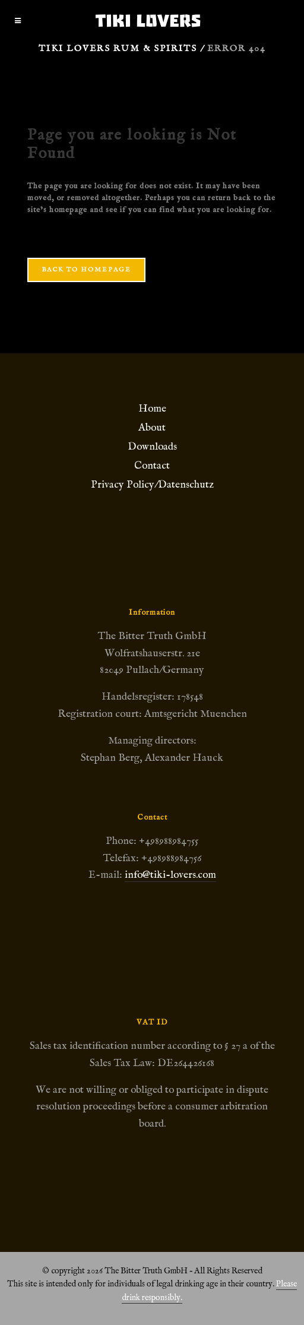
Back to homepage (86, 269)
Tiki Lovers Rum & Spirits (118, 48)
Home (152, 408)
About (152, 427)
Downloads (152, 446)
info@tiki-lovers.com (170, 874)
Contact (152, 465)
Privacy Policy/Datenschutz (152, 484)
